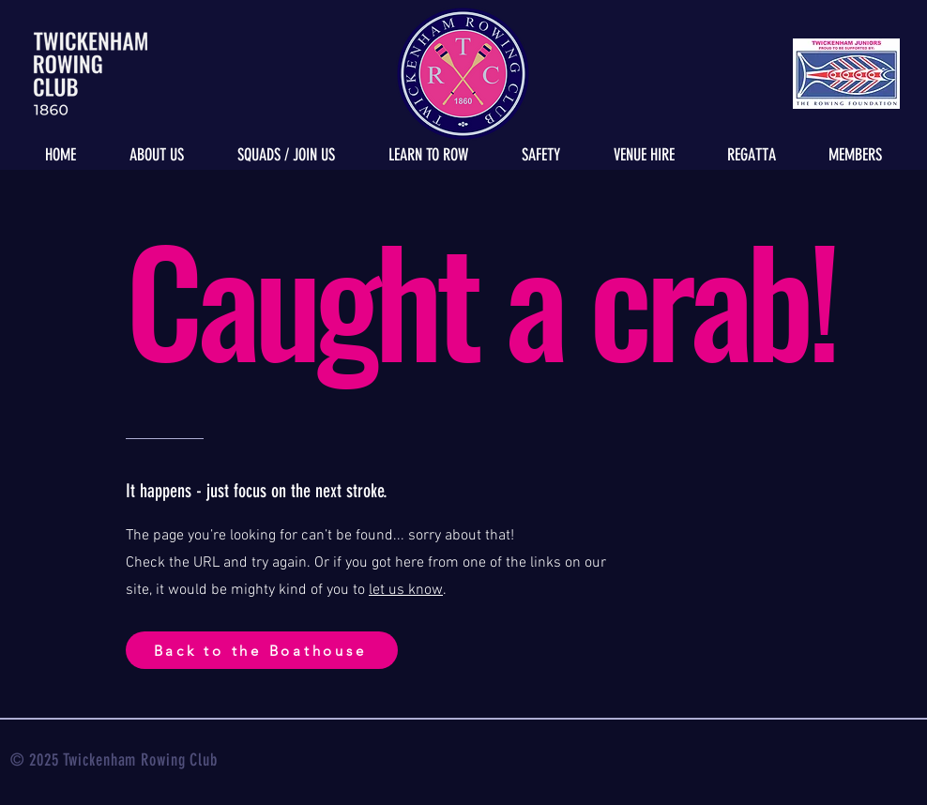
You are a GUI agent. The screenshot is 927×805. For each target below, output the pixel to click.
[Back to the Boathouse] (262, 650)
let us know (406, 590)
